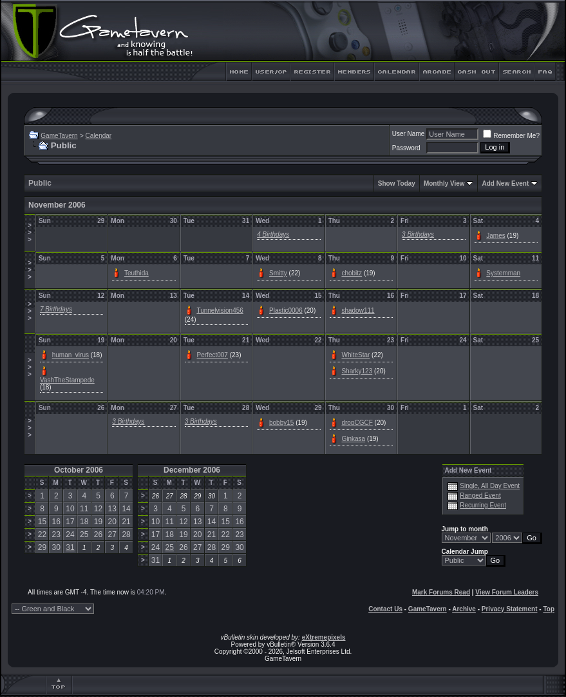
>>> (30, 232)
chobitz (351, 273)
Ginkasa (353, 438)
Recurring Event (483, 505)
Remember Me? (511, 135)
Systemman (503, 273)
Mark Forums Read (441, 592)
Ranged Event (480, 495)
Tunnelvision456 (219, 310)
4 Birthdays (273, 234)
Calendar (99, 135)
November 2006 (57, 205)
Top (548, 609)
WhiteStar (355, 354)
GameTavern (59, 135)
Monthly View (444, 183)
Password (406, 148)
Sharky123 (356, 371)
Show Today (396, 183)
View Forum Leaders (506, 592)
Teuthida (136, 273)
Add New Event (505, 183)
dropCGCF (356, 422)
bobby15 (281, 422)
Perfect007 (212, 354)
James (495, 235)
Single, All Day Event (490, 485)
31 (70, 547)
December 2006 (192, 470)
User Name (408, 133)
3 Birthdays (418, 234)
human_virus (70, 354)
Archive (464, 609)
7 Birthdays (56, 309)
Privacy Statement (510, 609)
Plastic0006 (286, 310)
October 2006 (78, 470)
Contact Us (385, 609)
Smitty (278, 273)
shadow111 (357, 310)
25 (169, 547)
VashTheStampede (67, 380)
